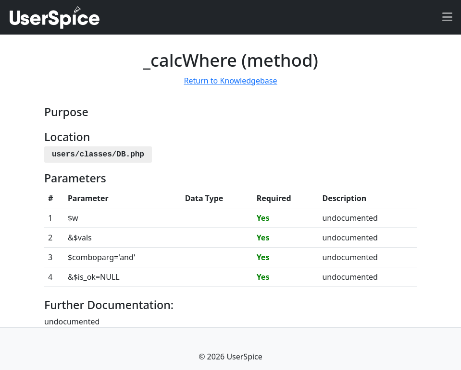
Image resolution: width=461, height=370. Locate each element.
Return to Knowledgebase (230, 80)
